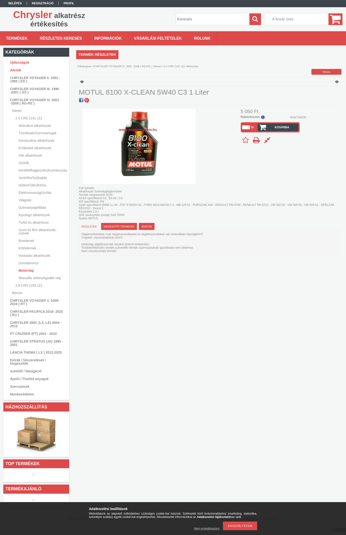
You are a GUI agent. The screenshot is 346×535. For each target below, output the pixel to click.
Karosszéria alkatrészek (36, 140)
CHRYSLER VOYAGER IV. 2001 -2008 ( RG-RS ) (122, 66)
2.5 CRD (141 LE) (174, 66)
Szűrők (24, 163)
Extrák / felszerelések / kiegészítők (28, 361)
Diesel (157, 66)
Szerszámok (20, 386)
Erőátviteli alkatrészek (35, 148)
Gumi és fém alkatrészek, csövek (37, 231)
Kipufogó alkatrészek (34, 215)
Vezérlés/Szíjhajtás (33, 178)
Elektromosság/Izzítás (35, 193)
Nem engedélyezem (207, 528)
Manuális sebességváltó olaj (40, 278)
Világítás (25, 200)
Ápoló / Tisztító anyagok (29, 379)
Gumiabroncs (28, 263)
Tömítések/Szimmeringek (37, 133)
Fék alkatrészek (30, 155)
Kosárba (282, 127)
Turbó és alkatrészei (34, 222)
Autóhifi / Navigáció (26, 371)
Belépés (15, 3)
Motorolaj (26, 270)
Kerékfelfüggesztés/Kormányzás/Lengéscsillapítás (42, 170)
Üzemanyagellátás (32, 207)
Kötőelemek (27, 248)
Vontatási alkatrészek (34, 256)
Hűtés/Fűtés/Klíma (32, 185)
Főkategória (84, 66)
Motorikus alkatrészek (35, 126)
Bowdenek (26, 241)
